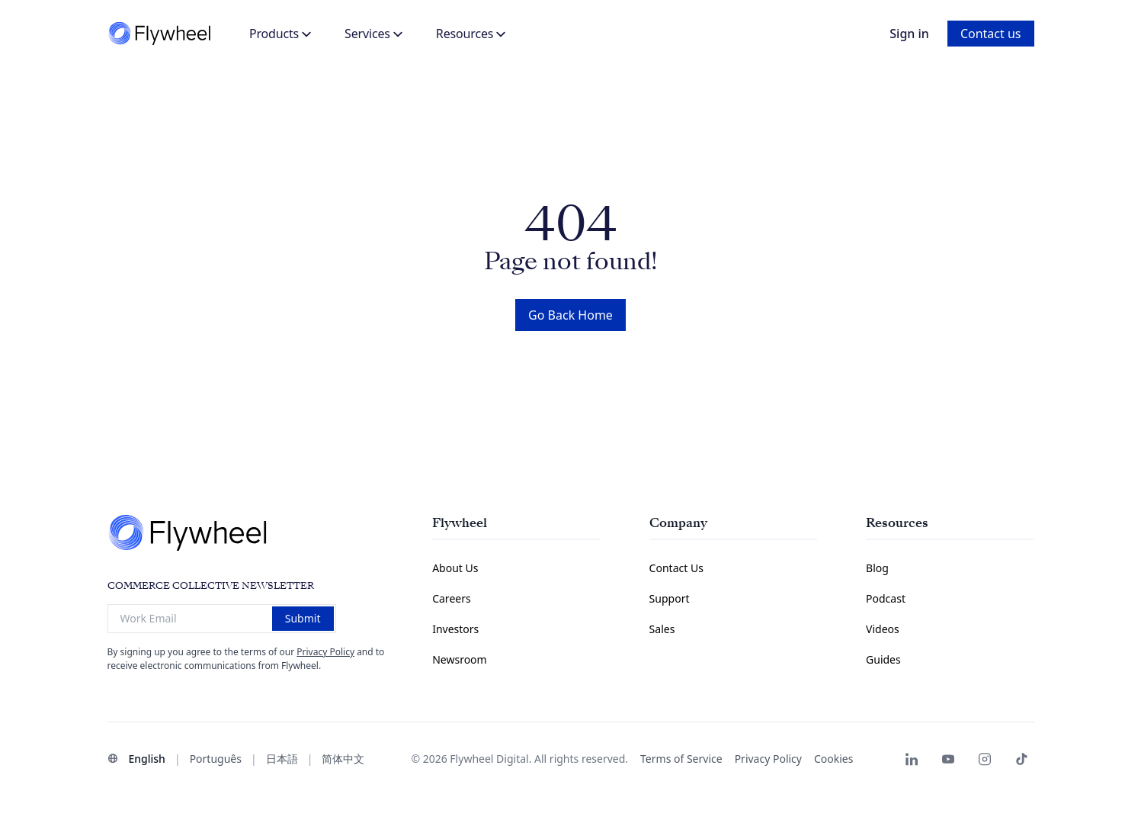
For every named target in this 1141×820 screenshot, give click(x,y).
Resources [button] (470, 33)
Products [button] (280, 33)
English (147, 758)
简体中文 (343, 758)
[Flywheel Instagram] (985, 759)
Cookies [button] (833, 758)
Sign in (909, 33)
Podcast (885, 598)
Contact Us (676, 568)
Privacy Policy (325, 651)
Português (216, 758)
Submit (303, 618)
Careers (451, 598)
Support (669, 598)
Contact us (990, 33)
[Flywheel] (160, 33)
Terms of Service (681, 758)
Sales (662, 629)
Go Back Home (570, 315)
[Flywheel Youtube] (948, 759)
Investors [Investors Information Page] (455, 629)
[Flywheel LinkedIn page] (911, 759)
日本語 (282, 758)
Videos (882, 629)
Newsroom (459, 659)
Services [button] (373, 33)
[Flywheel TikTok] (1021, 759)
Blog (877, 568)
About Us (455, 568)
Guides (883, 659)
